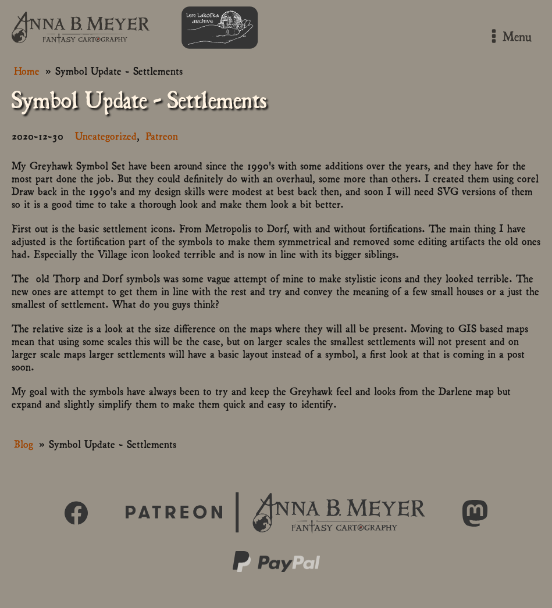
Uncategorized (106, 135)
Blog (23, 443)
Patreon (161, 135)
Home (27, 70)
